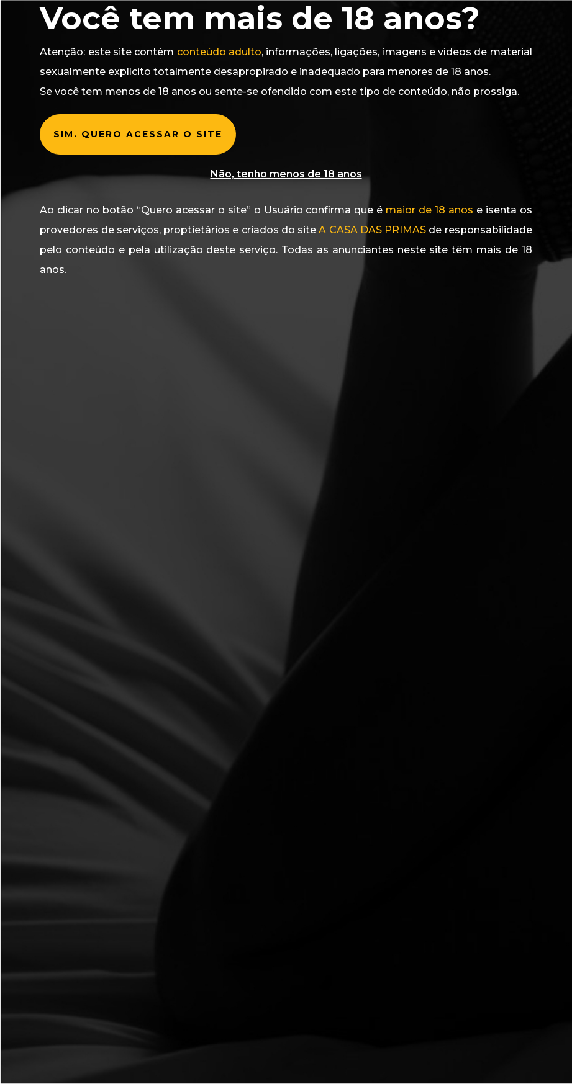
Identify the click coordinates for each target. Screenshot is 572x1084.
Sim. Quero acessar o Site (137, 134)
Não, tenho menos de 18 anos (286, 174)
